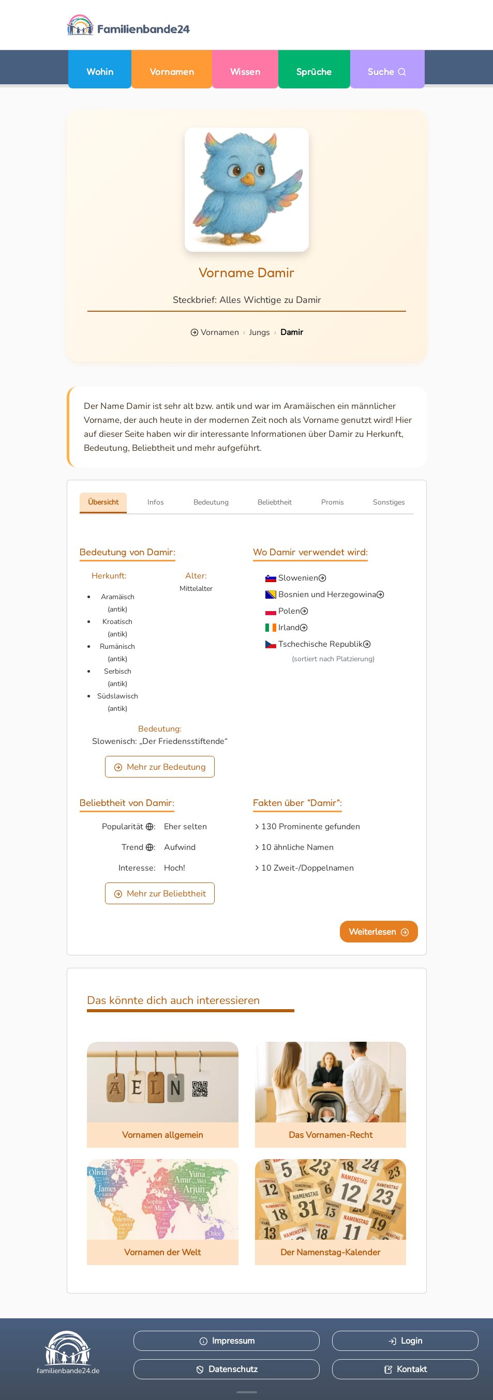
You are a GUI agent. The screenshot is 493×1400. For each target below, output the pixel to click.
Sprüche (314, 71)
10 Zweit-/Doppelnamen (307, 868)
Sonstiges (389, 502)
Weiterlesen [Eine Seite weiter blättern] (379, 932)
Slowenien (298, 578)
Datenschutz (227, 1369)
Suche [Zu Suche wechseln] (387, 71)
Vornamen (172, 71)
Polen (289, 611)
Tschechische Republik (320, 644)
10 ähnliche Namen (297, 847)
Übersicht (103, 502)
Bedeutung (211, 502)
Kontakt (405, 1369)
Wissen (245, 71)
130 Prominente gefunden (310, 826)
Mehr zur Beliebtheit (160, 894)
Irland (289, 627)
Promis (332, 502)
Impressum (227, 1341)
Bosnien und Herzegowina (327, 594)
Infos (155, 502)
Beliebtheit (275, 502)
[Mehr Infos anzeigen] (246, 1392)
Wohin (99, 71)
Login (405, 1341)
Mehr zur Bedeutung (160, 767)
